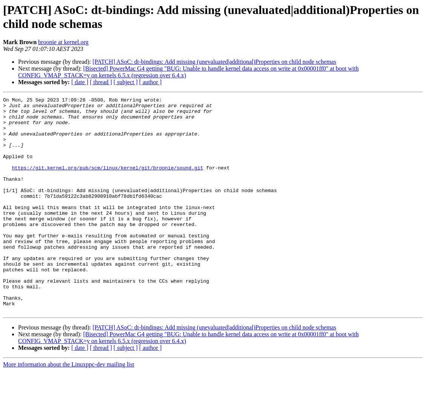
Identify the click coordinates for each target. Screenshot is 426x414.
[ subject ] (126, 82)
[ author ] (150, 82)
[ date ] (79, 82)
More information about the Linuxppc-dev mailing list (68, 407)
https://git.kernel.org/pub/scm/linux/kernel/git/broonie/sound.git (107, 182)
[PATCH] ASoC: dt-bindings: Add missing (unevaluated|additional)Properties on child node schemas (214, 61)
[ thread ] (101, 82)
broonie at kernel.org (63, 42)
